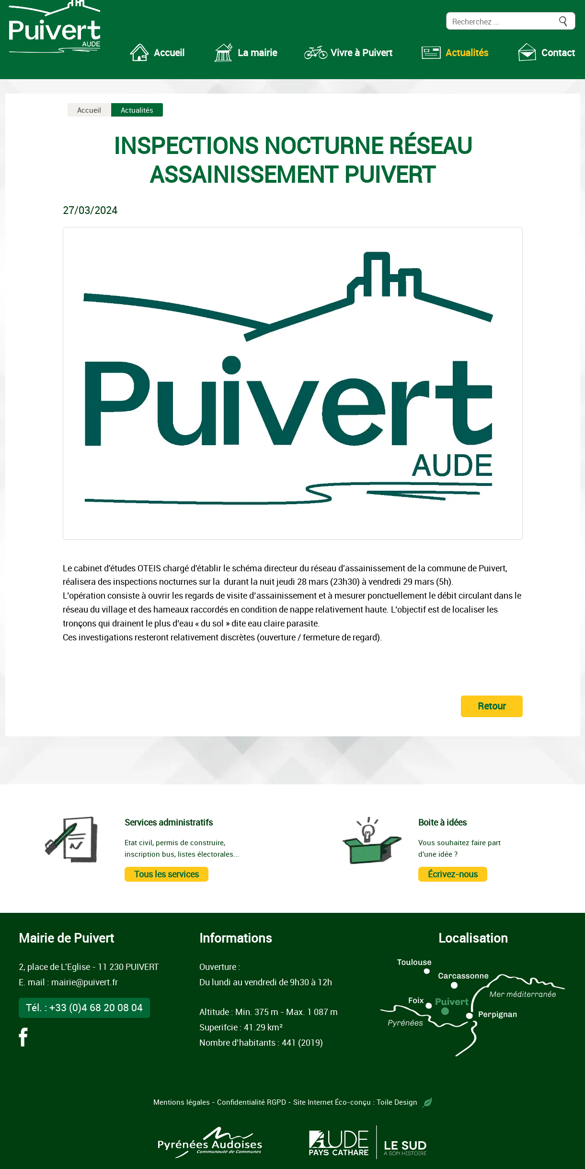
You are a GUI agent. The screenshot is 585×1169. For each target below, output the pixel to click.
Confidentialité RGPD (251, 1102)
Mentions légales (181, 1102)
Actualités (137, 110)
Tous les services (166, 874)
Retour (492, 705)
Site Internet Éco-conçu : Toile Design (362, 1102)
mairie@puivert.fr (84, 982)
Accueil (89, 110)
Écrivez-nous (453, 874)
